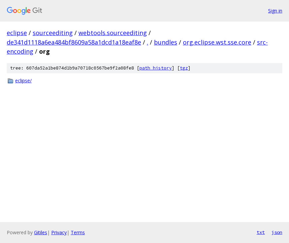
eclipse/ (23, 80)
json (276, 232)
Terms (78, 232)
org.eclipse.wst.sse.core (217, 42)
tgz (184, 68)
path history (155, 68)
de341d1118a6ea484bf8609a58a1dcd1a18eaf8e (74, 42)
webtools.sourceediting (112, 33)
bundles (165, 42)
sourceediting (53, 33)
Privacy (59, 232)
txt (261, 232)
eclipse (17, 33)
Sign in (275, 10)
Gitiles (40, 232)
